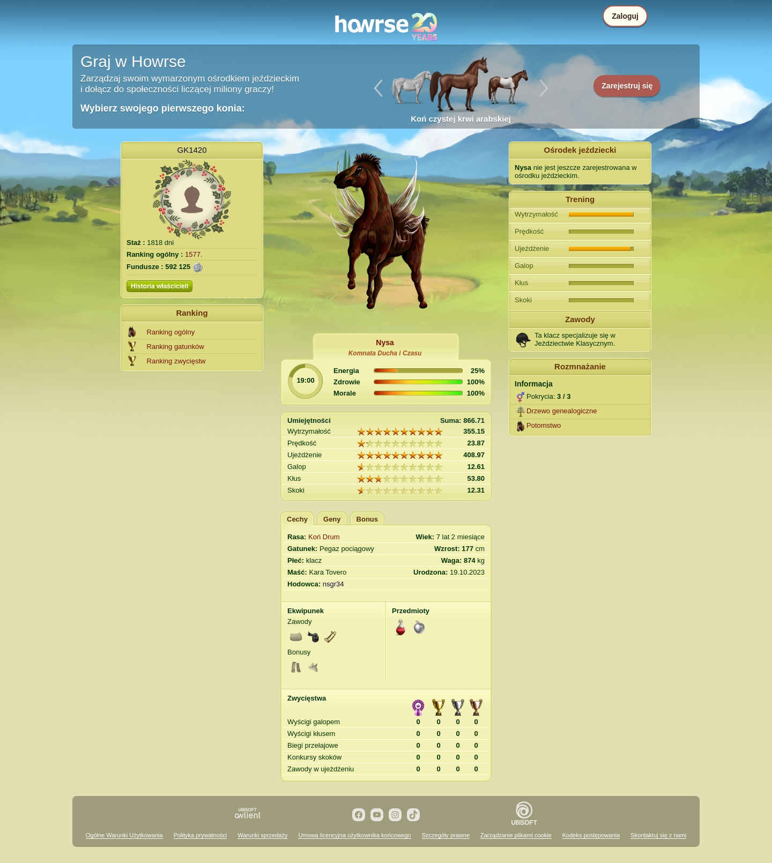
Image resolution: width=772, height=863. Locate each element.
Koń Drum (324, 537)
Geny (332, 519)
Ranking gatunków (175, 347)
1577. (194, 254)
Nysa (385, 342)
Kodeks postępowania (591, 835)
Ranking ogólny (171, 332)
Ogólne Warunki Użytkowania (124, 835)
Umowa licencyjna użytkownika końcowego (354, 835)
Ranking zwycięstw (176, 361)
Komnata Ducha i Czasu (385, 353)
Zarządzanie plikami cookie (516, 835)
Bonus (367, 519)
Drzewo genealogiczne (561, 411)
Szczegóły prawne (446, 835)
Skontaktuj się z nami (658, 835)
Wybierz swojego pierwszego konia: (162, 108)
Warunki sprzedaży (262, 835)
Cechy (297, 519)
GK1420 (191, 149)
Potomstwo (543, 425)
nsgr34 (333, 584)
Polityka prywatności (200, 835)
